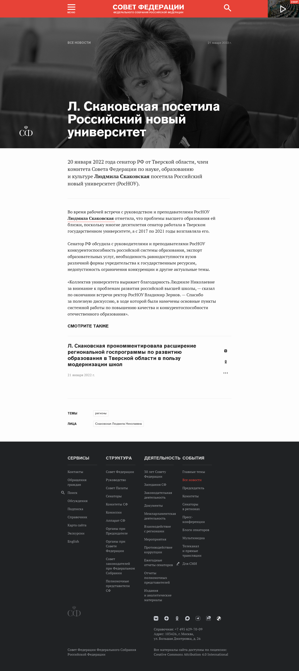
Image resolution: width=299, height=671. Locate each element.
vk (156, 618)
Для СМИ (189, 563)
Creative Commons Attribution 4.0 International (191, 654)
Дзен (166, 618)
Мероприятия (155, 539)
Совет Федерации (120, 472)
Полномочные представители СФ (118, 586)
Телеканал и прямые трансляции (191, 551)
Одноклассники (226, 362)
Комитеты (190, 496)
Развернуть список (226, 373)
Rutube (208, 618)
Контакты (75, 472)
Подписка (75, 509)
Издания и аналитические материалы (158, 595)
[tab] (225, 364)
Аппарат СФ (115, 520)
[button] (71, 9)
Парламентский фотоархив (219, 618)
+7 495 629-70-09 (189, 629)
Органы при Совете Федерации (115, 546)
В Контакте (225, 350)
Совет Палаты (117, 488)
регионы (101, 413)
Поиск (72, 492)
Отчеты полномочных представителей (157, 577)
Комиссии (114, 512)
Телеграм (198, 618)
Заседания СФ (155, 484)
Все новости (79, 43)
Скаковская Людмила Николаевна (118, 424)
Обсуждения (77, 501)
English (73, 541)
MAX (187, 618)
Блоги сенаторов (195, 530)
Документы (153, 505)
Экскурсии (76, 533)
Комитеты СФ (117, 504)
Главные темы (193, 472)
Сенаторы (114, 496)
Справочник (77, 517)
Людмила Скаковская (91, 218)
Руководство (116, 480)
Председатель (193, 488)
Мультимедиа (193, 538)
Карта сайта (77, 525)
